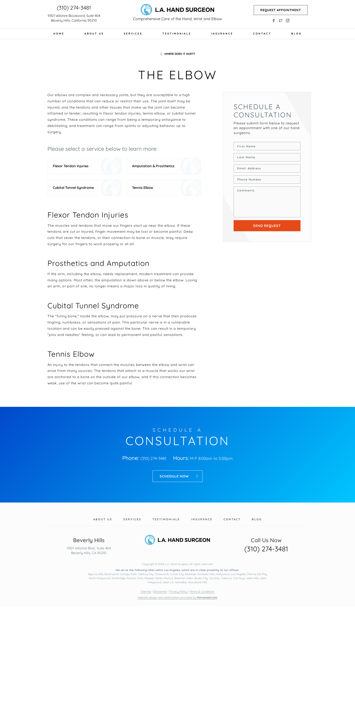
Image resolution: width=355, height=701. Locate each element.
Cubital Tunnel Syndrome (73, 187)
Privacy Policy (178, 591)
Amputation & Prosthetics (153, 166)
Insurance (222, 33)
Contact (262, 33)
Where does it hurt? (179, 53)
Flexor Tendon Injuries (70, 166)
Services (133, 33)
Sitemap (146, 591)
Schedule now (179, 476)
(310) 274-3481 (74, 7)
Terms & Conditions (202, 591)
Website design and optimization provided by (177, 597)
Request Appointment (280, 10)
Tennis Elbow (142, 187)
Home (58, 33)
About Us (94, 33)
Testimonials (176, 33)
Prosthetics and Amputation (98, 263)
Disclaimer (160, 591)
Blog (296, 33)
